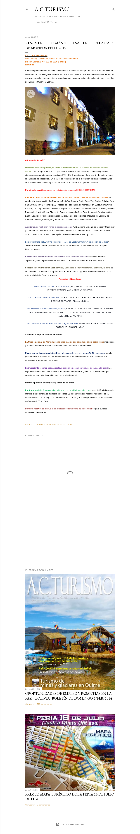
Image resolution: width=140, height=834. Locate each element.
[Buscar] (113, 9)
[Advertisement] (70, 539)
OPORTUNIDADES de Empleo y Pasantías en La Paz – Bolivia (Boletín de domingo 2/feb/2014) (69, 696)
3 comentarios (43, 805)
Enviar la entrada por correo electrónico (54, 424)
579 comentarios (44, 704)
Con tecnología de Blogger (70, 824)
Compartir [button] (30, 424)
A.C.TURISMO (53, 9)
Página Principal (47, 22)
